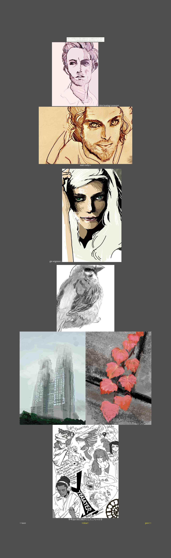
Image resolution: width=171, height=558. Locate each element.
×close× (85, 523)
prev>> (148, 523)
